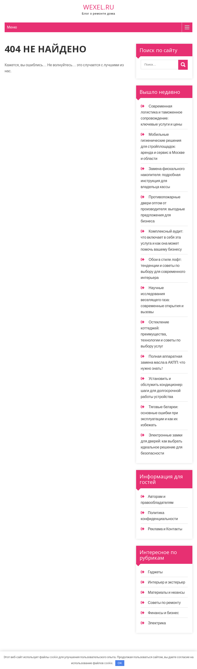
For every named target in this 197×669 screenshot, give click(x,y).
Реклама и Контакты (165, 529)
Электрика (157, 623)
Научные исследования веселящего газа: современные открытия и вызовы (162, 299)
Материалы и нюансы (166, 592)
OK (120, 663)
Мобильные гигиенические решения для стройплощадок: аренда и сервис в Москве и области (163, 146)
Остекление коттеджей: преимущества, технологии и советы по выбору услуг (161, 334)
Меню (12, 27)
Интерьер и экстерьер (166, 582)
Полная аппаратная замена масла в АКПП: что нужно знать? (163, 362)
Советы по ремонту (164, 602)
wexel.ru (98, 7)
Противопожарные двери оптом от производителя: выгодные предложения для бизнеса (163, 209)
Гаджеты (155, 572)
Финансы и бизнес (163, 612)
